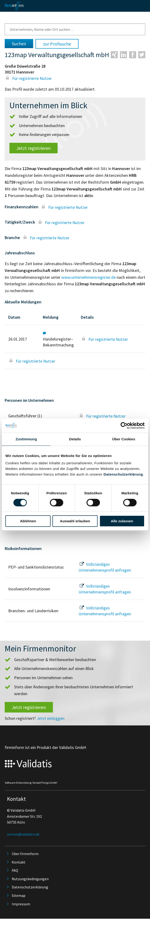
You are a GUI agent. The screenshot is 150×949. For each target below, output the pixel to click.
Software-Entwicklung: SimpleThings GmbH (31, 782)
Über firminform (25, 853)
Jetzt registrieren (33, 148)
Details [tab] (75, 439)
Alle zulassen (122, 521)
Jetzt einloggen (50, 718)
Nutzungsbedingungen (30, 878)
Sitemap (18, 895)
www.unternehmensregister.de (88, 277)
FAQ (15, 870)
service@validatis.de (23, 834)
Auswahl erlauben (75, 521)
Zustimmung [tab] (26, 439)
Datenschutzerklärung (123, 474)
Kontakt (18, 862)
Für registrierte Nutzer (28, 78)
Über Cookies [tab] (123, 439)
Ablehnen (28, 521)
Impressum (21, 904)
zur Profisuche (57, 44)
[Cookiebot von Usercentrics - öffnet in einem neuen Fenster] (124, 425)
